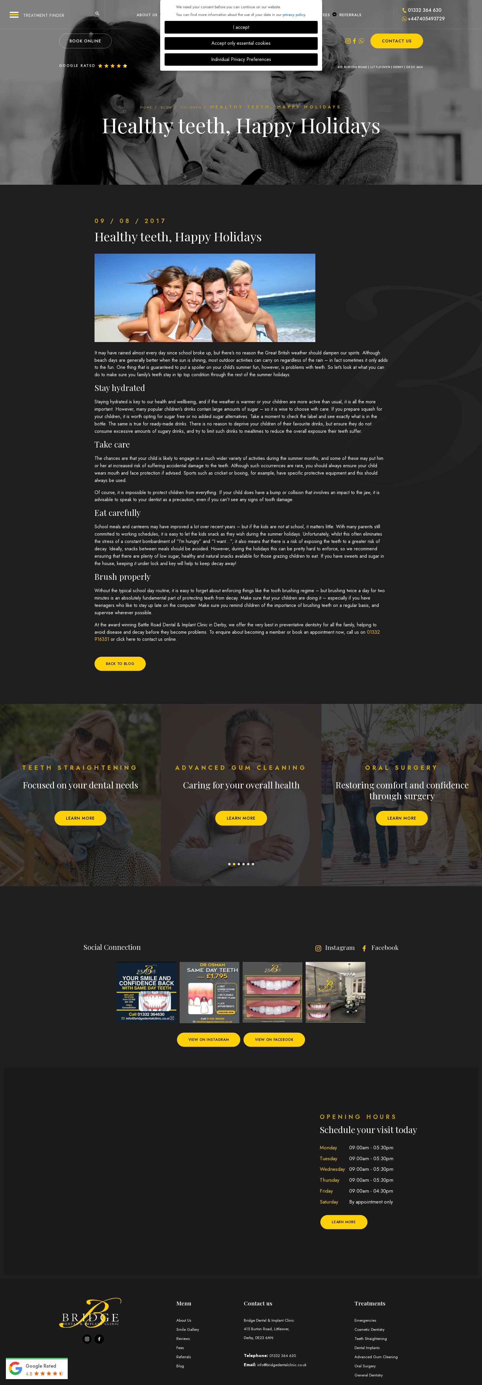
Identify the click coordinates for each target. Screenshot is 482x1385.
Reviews (183, 1339)
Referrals (350, 14)
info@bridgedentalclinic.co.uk (284, 1366)
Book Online (85, 41)
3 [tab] (239, 865)
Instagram (328, 947)
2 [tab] (234, 865)
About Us (150, 14)
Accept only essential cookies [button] (241, 43)
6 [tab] (253, 865)
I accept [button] (241, 27)
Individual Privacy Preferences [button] (241, 59)
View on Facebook (279, 1040)
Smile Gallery (188, 1330)
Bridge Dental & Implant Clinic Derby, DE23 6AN (297, 1330)
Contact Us (397, 41)
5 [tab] (248, 865)
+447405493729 (426, 18)
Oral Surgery (367, 1367)
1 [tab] (229, 865)
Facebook (378, 947)
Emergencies (367, 1321)
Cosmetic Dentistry (372, 1330)
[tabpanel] (80, 795)
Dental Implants (368, 1349)
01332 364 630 (424, 10)
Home (135, 107)
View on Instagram (204, 1040)
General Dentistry (371, 1376)
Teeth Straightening (372, 1339)
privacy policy (294, 14)
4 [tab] (243, 865)
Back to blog (123, 664)
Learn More (80, 819)
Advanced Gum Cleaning (378, 1358)
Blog (163, 107)
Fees (328, 14)
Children (199, 107)
